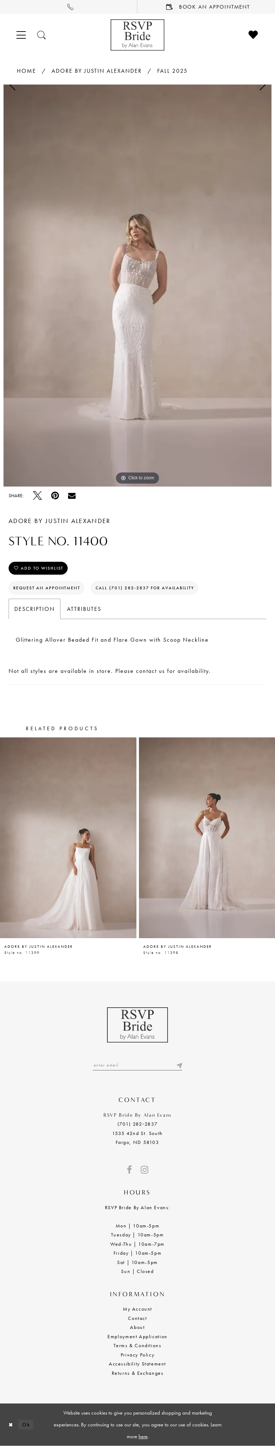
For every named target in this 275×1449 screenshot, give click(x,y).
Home (26, 71)
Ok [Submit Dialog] (27, 1427)
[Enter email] (137, 1068)
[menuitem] (69, 7)
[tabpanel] (137, 285)
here (143, 1439)
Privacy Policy (138, 1357)
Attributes (84, 611)
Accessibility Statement (137, 1366)
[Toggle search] (42, 35)
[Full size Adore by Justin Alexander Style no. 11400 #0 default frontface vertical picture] (137, 285)
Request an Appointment (50, 589)
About (137, 1330)
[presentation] (68, 840)
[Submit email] (178, 1068)
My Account (137, 1311)
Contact (137, 1321)
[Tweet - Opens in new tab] (37, 495)
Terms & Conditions (137, 1348)
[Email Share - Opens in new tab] (72, 495)
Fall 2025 (172, 71)
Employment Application (137, 1339)
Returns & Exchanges (138, 1375)
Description (34, 611)
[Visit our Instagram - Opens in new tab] (144, 1172)
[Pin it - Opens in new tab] (55, 495)
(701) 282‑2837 (137, 1126)
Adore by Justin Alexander (97, 71)
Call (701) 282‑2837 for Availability (156, 589)
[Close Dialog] (11, 1427)
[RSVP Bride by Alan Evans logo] (137, 35)
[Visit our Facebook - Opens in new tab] (129, 1172)
